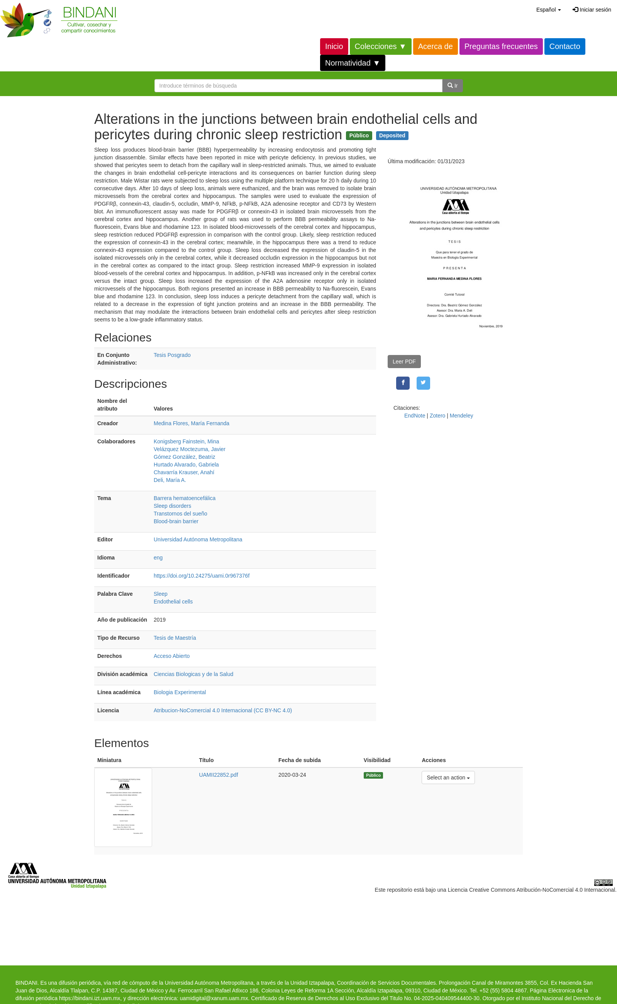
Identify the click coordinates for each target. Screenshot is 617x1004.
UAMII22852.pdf (218, 775)
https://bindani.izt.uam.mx (89, 998)
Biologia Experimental (180, 692)
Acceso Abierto (172, 656)
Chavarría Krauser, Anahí (184, 472)
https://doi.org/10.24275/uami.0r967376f (201, 576)
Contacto (564, 46)
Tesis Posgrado (172, 355)
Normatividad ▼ (352, 63)
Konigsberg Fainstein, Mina (186, 441)
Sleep (161, 594)
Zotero (437, 415)
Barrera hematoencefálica (184, 498)
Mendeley (461, 415)
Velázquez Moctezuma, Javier (189, 449)
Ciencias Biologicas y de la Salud (193, 674)
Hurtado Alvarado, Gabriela (186, 464)
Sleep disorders (172, 506)
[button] (549, 9)
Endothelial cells (173, 601)
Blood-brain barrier (176, 521)
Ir (452, 86)
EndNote (414, 415)
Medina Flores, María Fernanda (191, 423)
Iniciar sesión (592, 10)
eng (158, 557)
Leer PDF (404, 361)
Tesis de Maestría (175, 638)
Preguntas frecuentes (501, 46)
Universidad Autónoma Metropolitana (198, 539)
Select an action (448, 777)
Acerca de (435, 46)
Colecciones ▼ (381, 46)
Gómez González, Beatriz (184, 457)
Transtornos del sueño (180, 513)
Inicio (334, 46)
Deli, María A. (170, 480)
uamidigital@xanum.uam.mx (214, 998)
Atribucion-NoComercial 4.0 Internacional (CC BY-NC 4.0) (223, 710)
